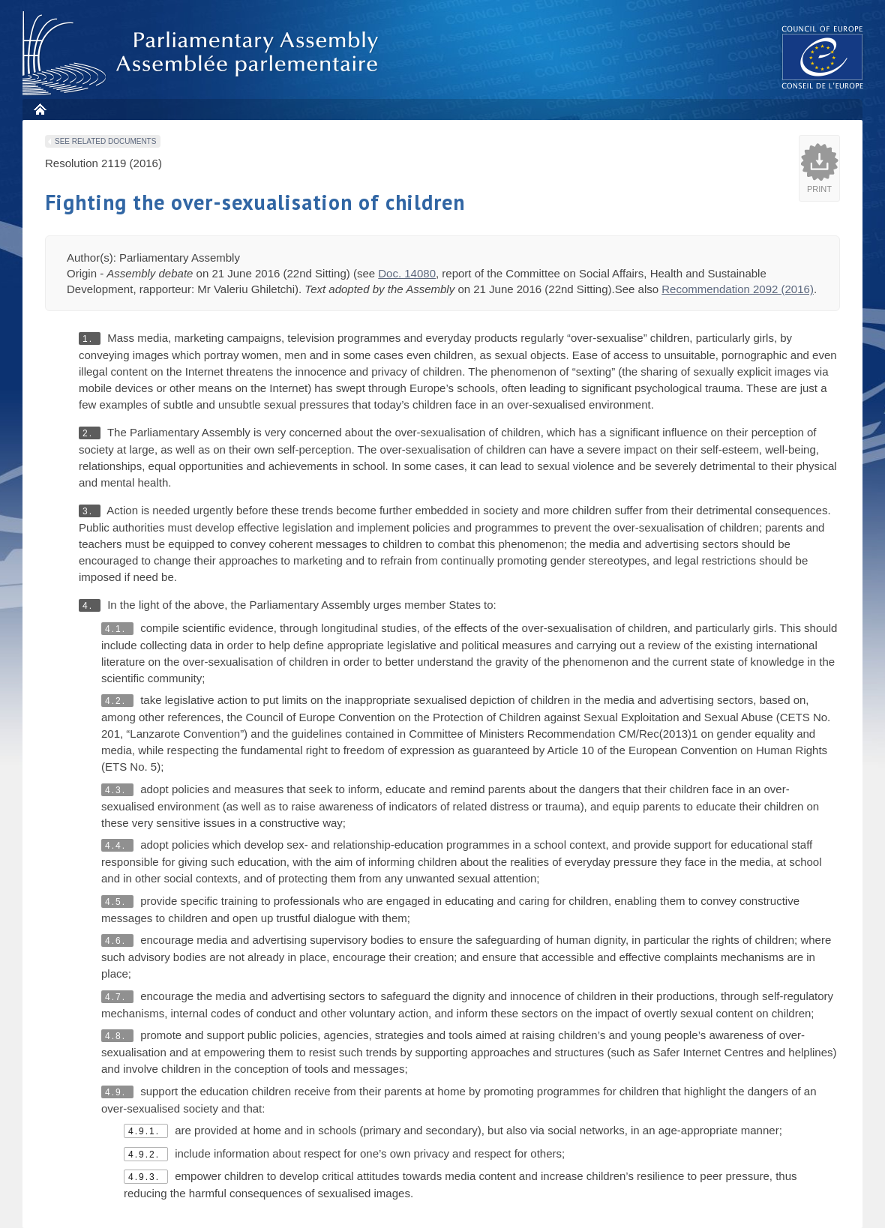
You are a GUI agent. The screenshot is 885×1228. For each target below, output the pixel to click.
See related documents (105, 141)
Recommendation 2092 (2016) (738, 289)
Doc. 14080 (407, 273)
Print (819, 188)
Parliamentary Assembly (203, 53)
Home (39, 109)
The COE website (823, 56)
